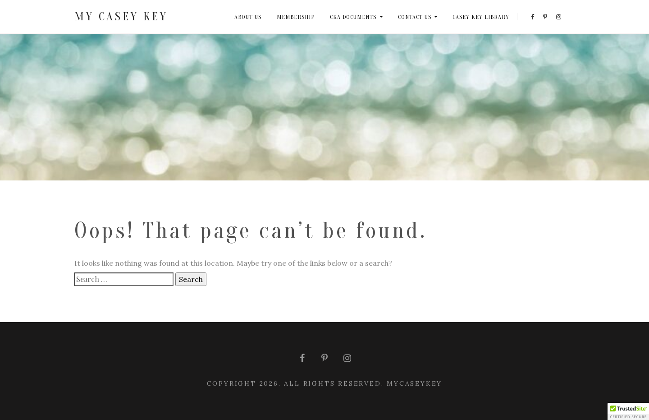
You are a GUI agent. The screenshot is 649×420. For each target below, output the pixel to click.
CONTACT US (415, 17)
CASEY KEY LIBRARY (480, 17)
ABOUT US (247, 17)
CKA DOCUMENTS (354, 17)
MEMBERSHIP (296, 17)
